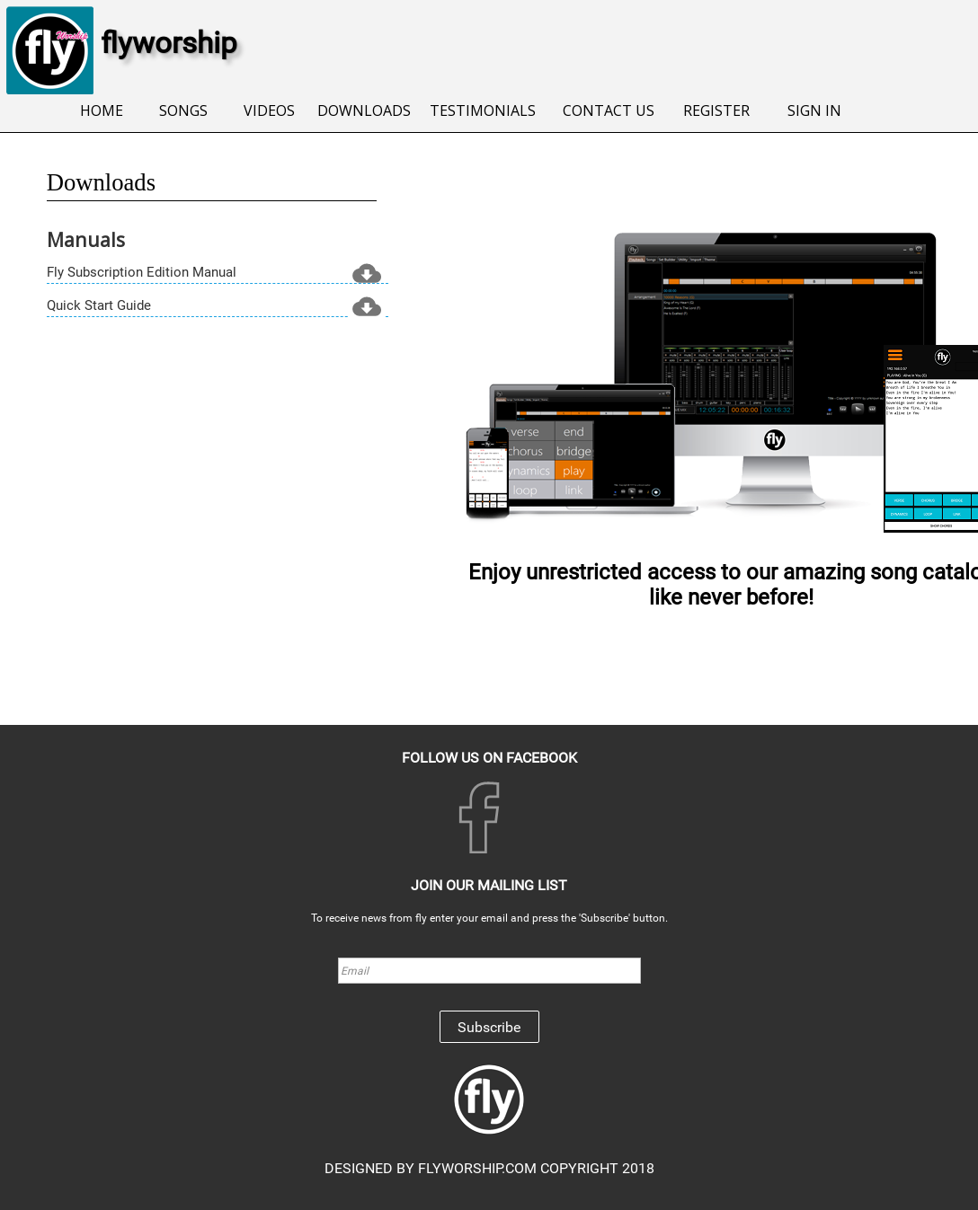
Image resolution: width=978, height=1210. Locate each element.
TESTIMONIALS (482, 110)
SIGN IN (813, 110)
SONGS (181, 110)
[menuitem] (100, 112)
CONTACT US (607, 110)
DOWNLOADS (362, 110)
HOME (99, 110)
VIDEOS (267, 110)
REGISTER (714, 110)
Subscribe (489, 1027)
